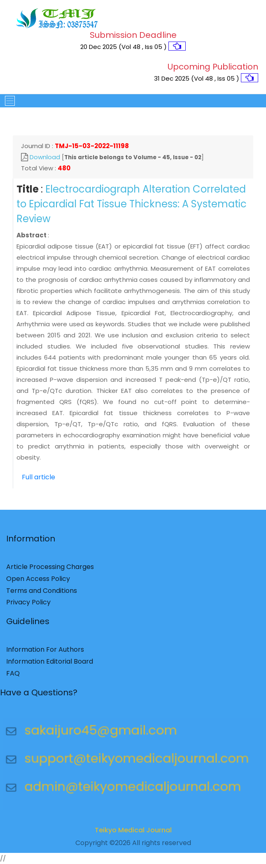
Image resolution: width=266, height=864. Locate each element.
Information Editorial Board (49, 664)
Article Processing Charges (50, 569)
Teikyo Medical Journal (133, 832)
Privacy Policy (28, 604)
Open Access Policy (38, 581)
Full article (38, 477)
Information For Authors (45, 652)
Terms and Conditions (41, 592)
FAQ (13, 675)
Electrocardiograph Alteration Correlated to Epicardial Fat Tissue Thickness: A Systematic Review (131, 203)
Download (45, 157)
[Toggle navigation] (7, 100)
